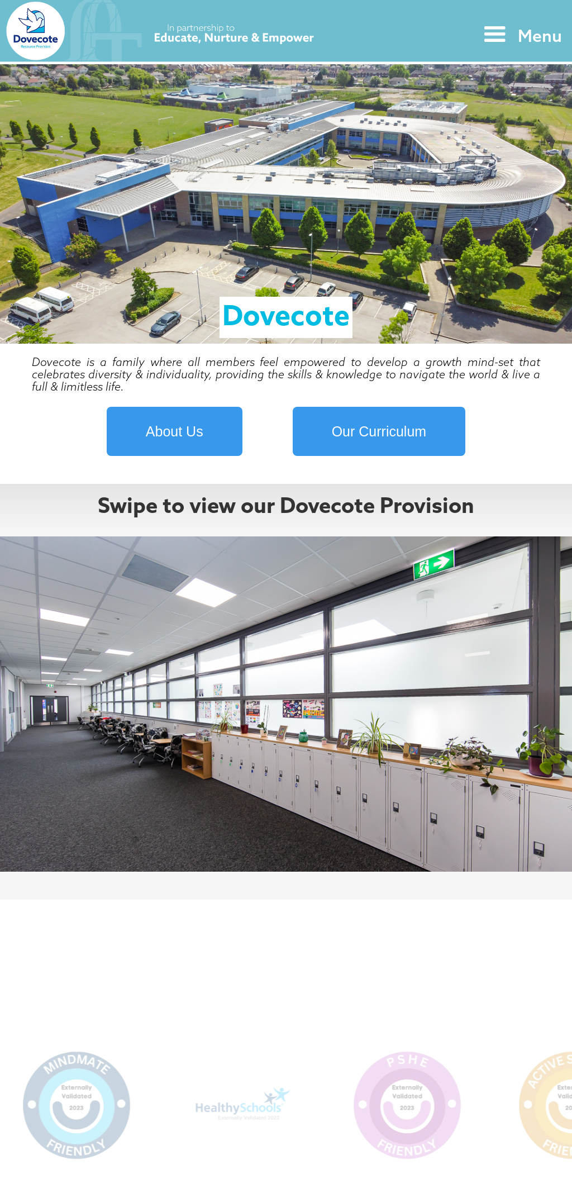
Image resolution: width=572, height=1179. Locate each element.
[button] (520, 34)
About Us (174, 431)
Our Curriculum (379, 431)
